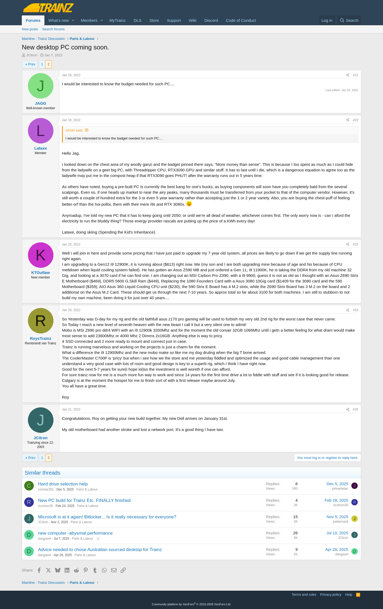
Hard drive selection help (63, 484)
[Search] (349, 20)
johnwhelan (340, 488)
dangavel (44, 538)
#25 (355, 409)
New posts (30, 29)
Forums (33, 20)
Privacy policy (330, 595)
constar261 (46, 489)
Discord (211, 20)
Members (89, 20)
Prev (31, 64)
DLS (137, 20)
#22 (355, 120)
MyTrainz (117, 20)
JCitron (31, 55)
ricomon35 (45, 506)
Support (174, 20)
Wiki (192, 20)
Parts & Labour (87, 489)
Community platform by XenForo (191, 604)
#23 (355, 244)
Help (348, 595)
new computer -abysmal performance (75, 533)
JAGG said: (74, 130)
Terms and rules (304, 595)
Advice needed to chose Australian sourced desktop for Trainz (100, 549)
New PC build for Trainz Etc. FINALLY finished (84, 500)
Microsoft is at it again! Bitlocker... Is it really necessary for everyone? (107, 516)
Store (154, 20)
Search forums (53, 29)
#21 (355, 75)
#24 (355, 310)
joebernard (340, 521)
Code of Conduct (241, 20)
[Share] (347, 75)
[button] (73, 20)
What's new (58, 20)
